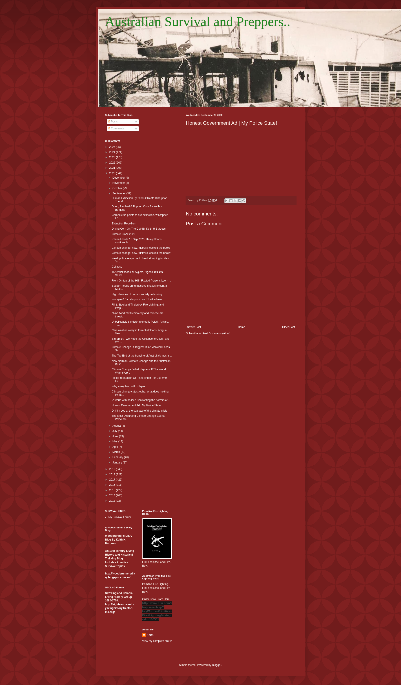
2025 (112, 147)
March (116, 452)
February (118, 457)
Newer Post (194, 327)
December (119, 177)
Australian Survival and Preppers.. (197, 21)
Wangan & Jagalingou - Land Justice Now (137, 299)
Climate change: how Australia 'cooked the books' (141, 247)
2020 (112, 173)
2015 (112, 490)
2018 (112, 474)
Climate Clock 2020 (123, 234)
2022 (112, 162)
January (117, 462)
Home (241, 327)
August (117, 425)
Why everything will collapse (128, 386)
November (119, 182)
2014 (112, 495)
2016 (112, 484)
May (115, 441)
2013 (112, 500)
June (115, 436)
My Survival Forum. (120, 517)
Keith (150, 635)
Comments (116, 128)
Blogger (216, 665)
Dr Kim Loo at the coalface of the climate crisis (139, 410)
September (119, 193)
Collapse (117, 266)
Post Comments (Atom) (216, 333)
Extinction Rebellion (123, 223)
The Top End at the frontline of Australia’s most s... (142, 355)
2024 (112, 152)
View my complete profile (157, 641)
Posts (113, 121)
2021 (112, 167)
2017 (112, 479)
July (115, 430)
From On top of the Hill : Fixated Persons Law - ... (141, 280)
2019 (112, 469)
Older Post (288, 327)
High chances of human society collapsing (137, 294)
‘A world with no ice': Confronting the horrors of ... (141, 400)
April (115, 446)
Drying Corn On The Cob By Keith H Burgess (139, 228)
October (117, 188)
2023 (112, 157)
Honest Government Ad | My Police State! (136, 405)
